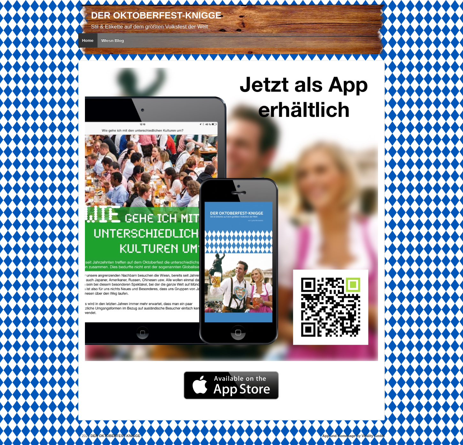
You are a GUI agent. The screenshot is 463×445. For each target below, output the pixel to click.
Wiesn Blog (112, 40)
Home (88, 40)
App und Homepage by (342, 436)
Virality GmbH (373, 436)
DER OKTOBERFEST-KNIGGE (156, 15)
